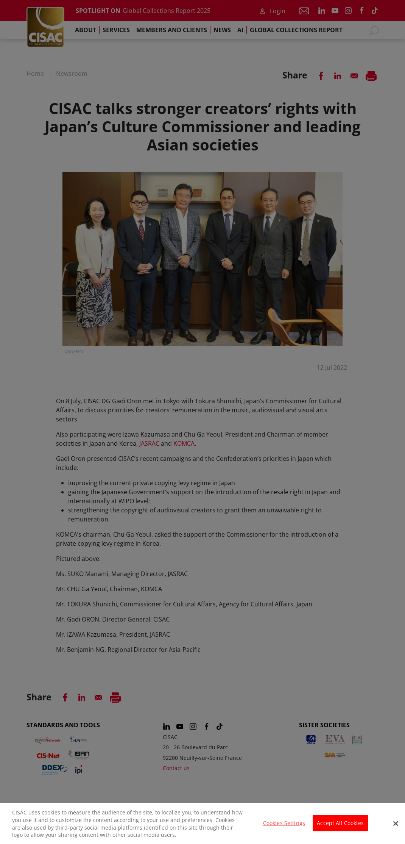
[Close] (395, 827)
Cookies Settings (284, 826)
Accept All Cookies (340, 826)
